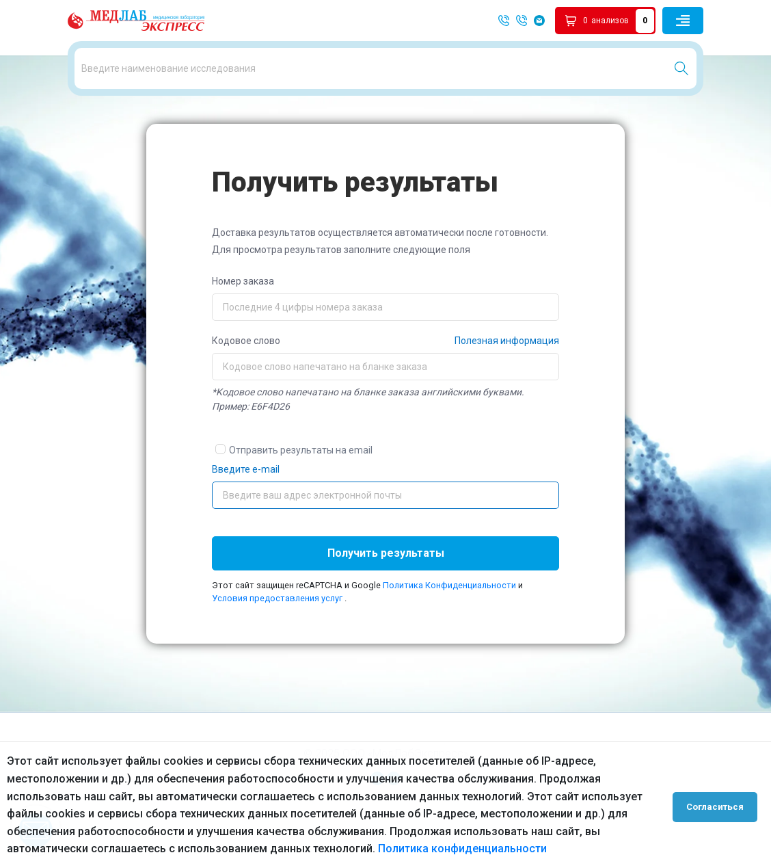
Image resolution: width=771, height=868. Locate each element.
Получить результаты (385, 600)
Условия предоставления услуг (277, 646)
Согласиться (718, 805)
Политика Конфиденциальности (450, 632)
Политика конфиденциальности (462, 848)
